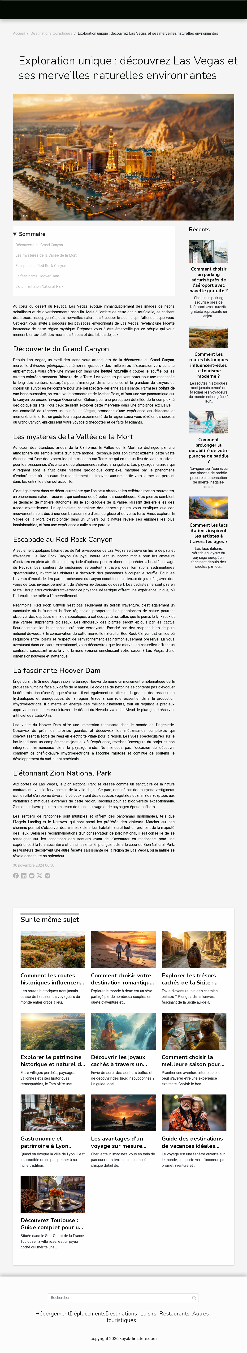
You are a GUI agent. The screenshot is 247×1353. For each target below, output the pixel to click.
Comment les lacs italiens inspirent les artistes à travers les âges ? (209, 533)
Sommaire (32, 234)
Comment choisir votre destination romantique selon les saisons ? (122, 983)
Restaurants (174, 1313)
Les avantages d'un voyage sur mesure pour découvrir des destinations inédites (118, 1149)
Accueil (19, 33)
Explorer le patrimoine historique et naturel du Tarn (52, 1064)
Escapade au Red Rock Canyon (40, 265)
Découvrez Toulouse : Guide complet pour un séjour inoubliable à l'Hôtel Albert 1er (51, 1231)
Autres (200, 1313)
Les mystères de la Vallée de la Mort (46, 255)
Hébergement (52, 1313)
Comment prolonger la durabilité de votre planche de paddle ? (209, 451)
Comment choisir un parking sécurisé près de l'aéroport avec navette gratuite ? (209, 280)
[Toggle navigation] (14, 10)
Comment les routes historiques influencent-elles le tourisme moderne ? (208, 365)
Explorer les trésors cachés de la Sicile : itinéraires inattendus (190, 983)
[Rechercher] (123, 1297)
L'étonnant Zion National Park (39, 286)
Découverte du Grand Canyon (39, 245)
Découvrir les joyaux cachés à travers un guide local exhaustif (119, 1064)
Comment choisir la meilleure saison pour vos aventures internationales (191, 1067)
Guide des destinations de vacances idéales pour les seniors (192, 1146)
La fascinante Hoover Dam (37, 276)
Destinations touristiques (51, 33)
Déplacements (87, 1313)
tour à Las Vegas (80, 411)
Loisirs (148, 1313)
